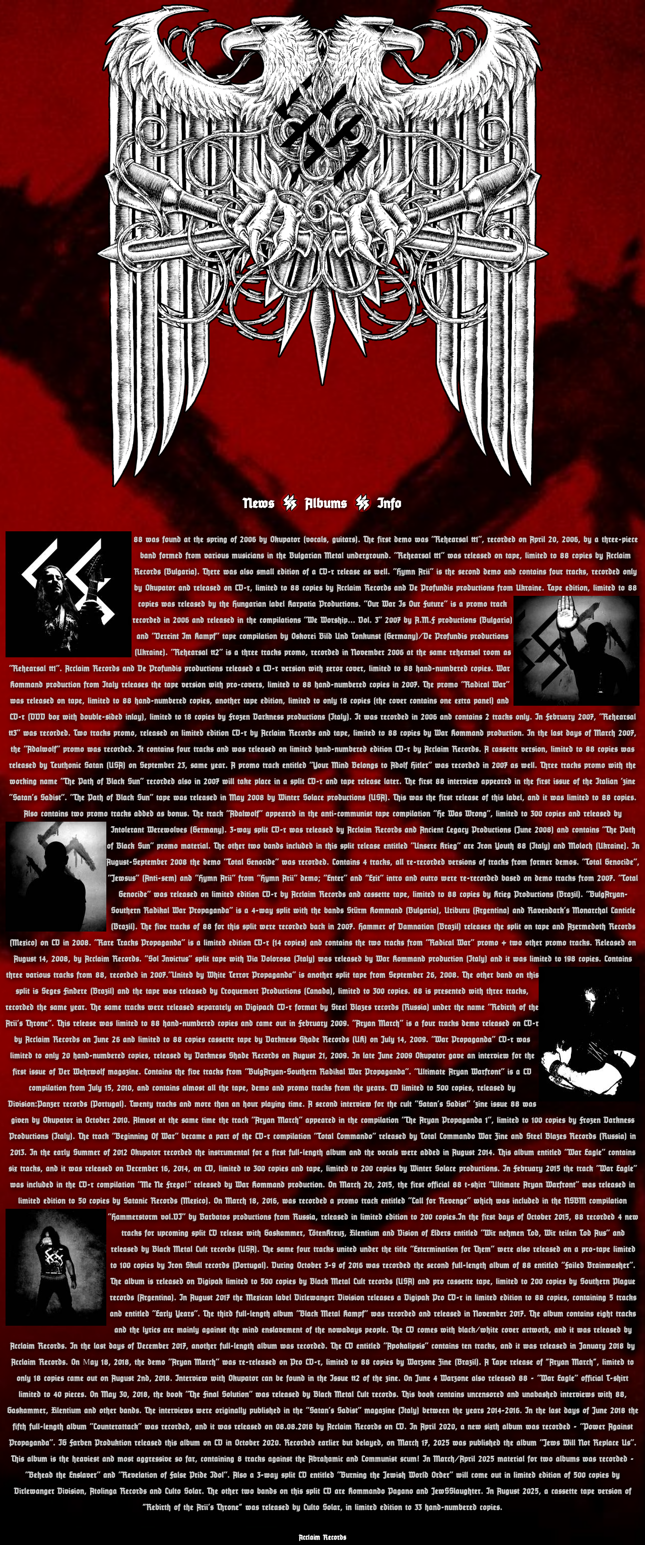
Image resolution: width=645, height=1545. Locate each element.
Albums (326, 503)
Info (389, 503)
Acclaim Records (322, 1537)
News (259, 503)
